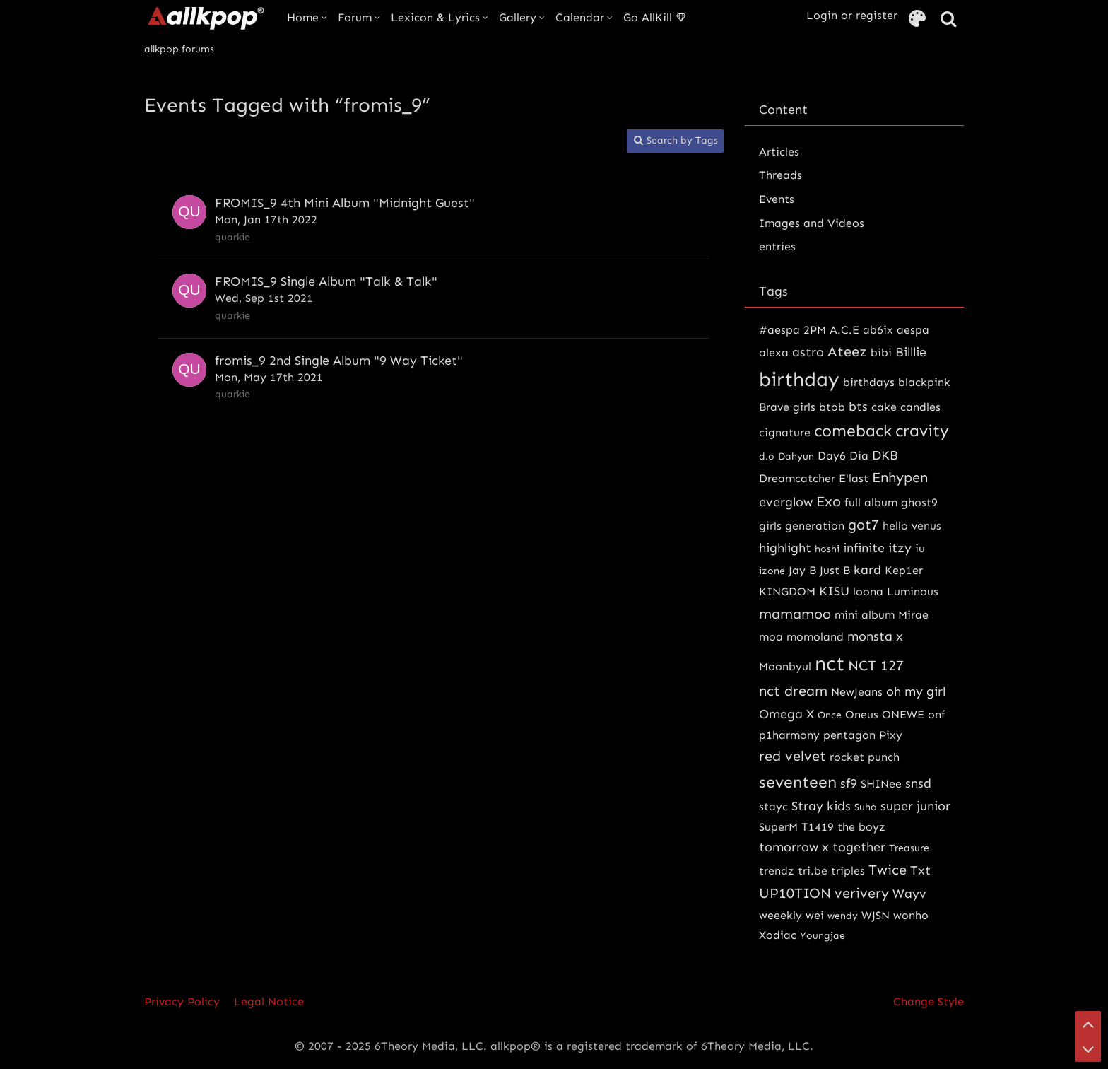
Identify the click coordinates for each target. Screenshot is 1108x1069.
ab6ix (878, 330)
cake (884, 407)
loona (868, 591)
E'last (853, 478)
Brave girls (787, 407)
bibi (881, 352)
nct (829, 663)
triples (848, 870)
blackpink (924, 382)
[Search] (948, 19)
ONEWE (903, 714)
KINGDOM (787, 591)
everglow (786, 502)
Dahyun (796, 456)
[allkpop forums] (205, 17)
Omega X (786, 714)
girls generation (801, 525)
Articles (779, 151)
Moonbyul (785, 666)
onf (936, 714)
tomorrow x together (822, 847)
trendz (776, 870)
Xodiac (777, 935)
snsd (918, 783)
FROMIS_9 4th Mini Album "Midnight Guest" (345, 203)
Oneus (861, 714)
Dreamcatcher (797, 478)
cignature (785, 432)
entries (777, 246)
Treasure (909, 848)
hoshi (827, 549)
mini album (865, 614)
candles (920, 407)
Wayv (909, 893)
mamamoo (795, 613)
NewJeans (857, 692)
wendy (842, 916)
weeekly (780, 915)
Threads (780, 175)
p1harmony (789, 735)
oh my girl (915, 691)
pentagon (849, 735)
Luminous (912, 591)
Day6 (832, 455)
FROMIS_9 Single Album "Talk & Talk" (326, 281)
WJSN (875, 915)
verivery (862, 892)
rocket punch (865, 757)
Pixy (890, 735)
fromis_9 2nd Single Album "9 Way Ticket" (339, 360)
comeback (853, 430)
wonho (911, 915)
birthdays (869, 382)
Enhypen (900, 477)
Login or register (851, 15)
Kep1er (904, 570)
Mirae (913, 614)
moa (771, 636)
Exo (828, 501)
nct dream (793, 690)
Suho (865, 807)
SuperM (778, 827)
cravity (922, 430)
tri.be (812, 870)
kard (867, 570)
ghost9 (919, 502)
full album (870, 502)
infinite (864, 548)
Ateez (847, 351)
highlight (785, 548)
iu (920, 548)
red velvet (792, 755)
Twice (887, 869)
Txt (920, 870)
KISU (834, 591)
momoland (815, 636)
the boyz (861, 827)
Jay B (802, 570)
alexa (774, 352)
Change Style (928, 1001)
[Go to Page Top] (1088, 1023)
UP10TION (795, 892)
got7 (863, 524)
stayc (773, 806)
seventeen (798, 782)
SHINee (881, 783)
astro (808, 352)
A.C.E (844, 330)
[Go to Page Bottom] (1088, 1049)
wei (815, 915)
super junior (915, 806)
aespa (913, 330)
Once (830, 715)
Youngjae (822, 936)
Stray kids (821, 806)
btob (832, 407)
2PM (814, 330)
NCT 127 (876, 665)
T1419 (817, 827)
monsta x (875, 636)
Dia (858, 455)
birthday (799, 379)
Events (776, 199)
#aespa (779, 330)
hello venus (912, 525)
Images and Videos (811, 223)
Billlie (910, 352)
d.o (766, 456)
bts (858, 406)
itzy (900, 548)
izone (772, 571)
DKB (885, 455)
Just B (835, 570)
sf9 (848, 783)
